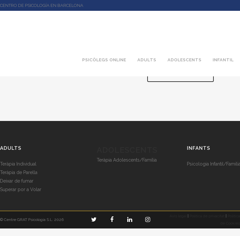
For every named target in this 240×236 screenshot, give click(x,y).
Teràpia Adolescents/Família (127, 160)
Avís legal (178, 216)
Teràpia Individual (18, 164)
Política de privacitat (207, 216)
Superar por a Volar (20, 189)
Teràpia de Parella (18, 172)
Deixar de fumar (16, 181)
